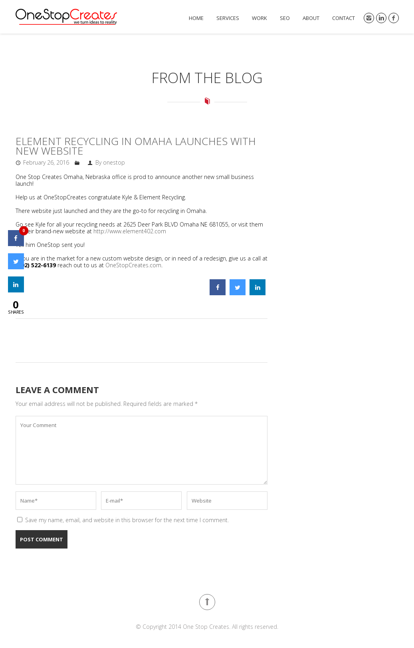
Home (196, 18)
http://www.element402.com (129, 231)
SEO (285, 18)
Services (227, 18)
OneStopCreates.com (133, 265)
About (311, 18)
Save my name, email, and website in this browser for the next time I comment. (127, 520)
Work (259, 18)
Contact (343, 18)
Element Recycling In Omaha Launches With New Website (136, 146)
